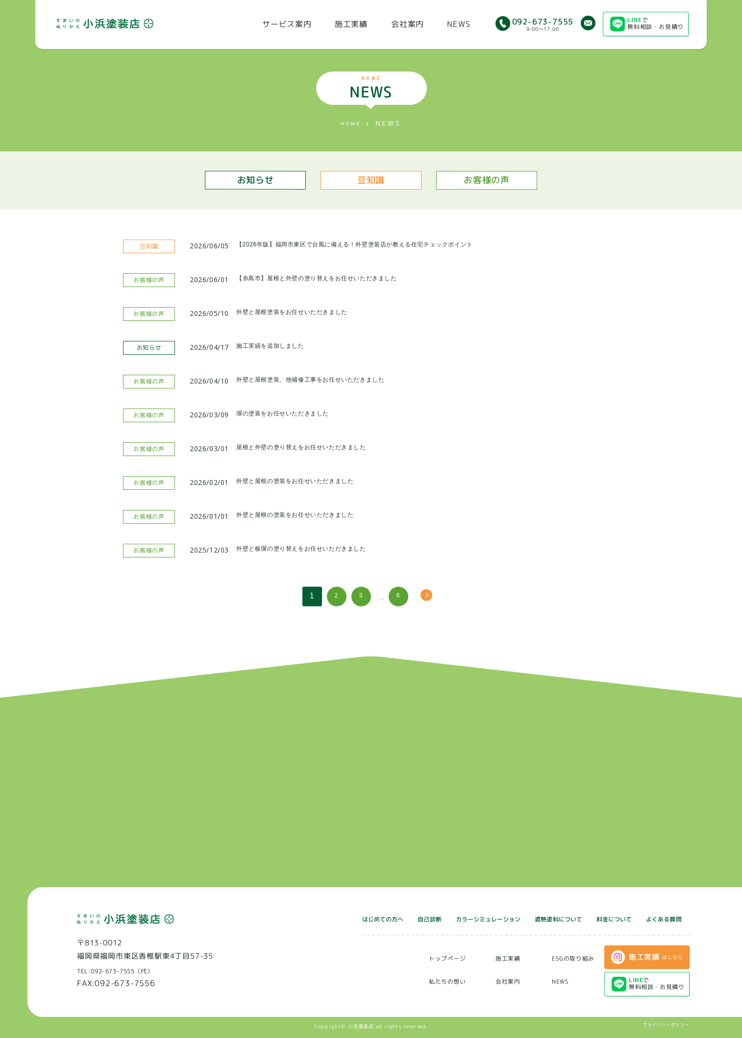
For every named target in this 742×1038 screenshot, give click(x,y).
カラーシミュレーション (438, 918)
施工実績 (351, 24)
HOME (350, 124)
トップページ (425, 957)
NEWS (458, 24)
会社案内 (407, 24)
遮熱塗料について (527, 918)
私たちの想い (425, 980)
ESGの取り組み (567, 957)
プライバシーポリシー (663, 1025)
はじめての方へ (307, 918)
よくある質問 (658, 918)
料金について (596, 918)
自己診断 (364, 918)
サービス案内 (287, 24)
